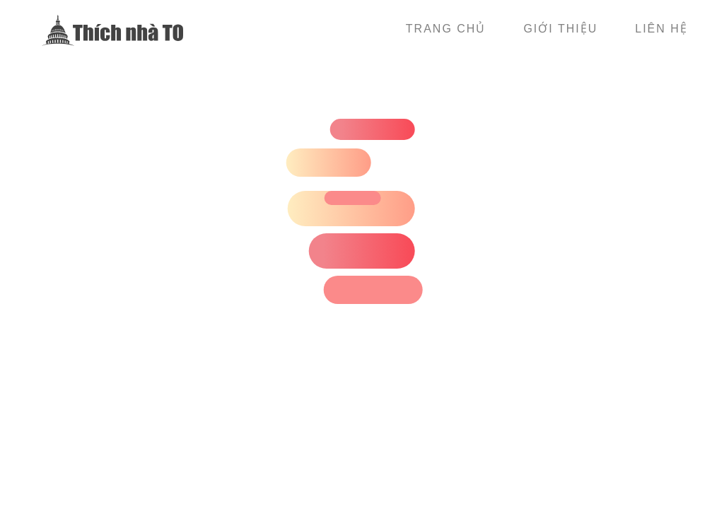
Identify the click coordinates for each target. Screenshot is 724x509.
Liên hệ (661, 29)
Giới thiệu (560, 29)
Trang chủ (446, 29)
